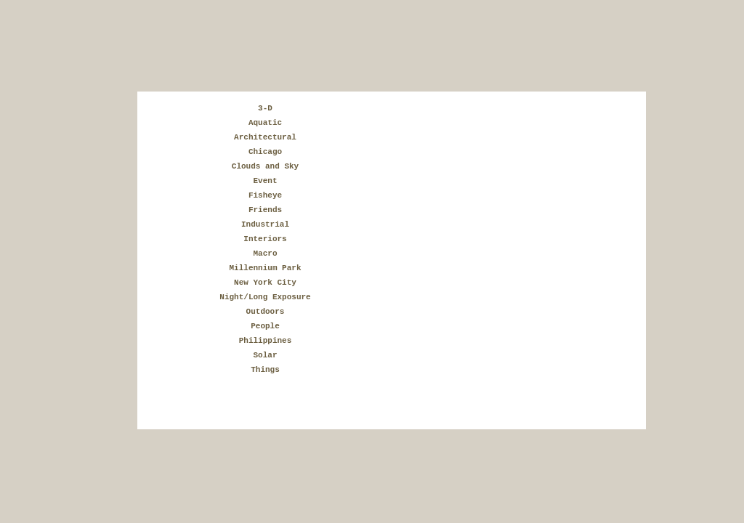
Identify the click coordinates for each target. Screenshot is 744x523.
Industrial (265, 224)
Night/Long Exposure (264, 297)
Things (265, 369)
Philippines (265, 340)
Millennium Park (265, 268)
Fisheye (265, 195)
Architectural (265, 137)
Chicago (265, 151)
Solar (265, 355)
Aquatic (265, 122)
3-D (265, 108)
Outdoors (265, 311)
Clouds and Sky (265, 166)
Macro (265, 253)
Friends (265, 210)
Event (265, 181)
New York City (265, 282)
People (265, 326)
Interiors (264, 239)
